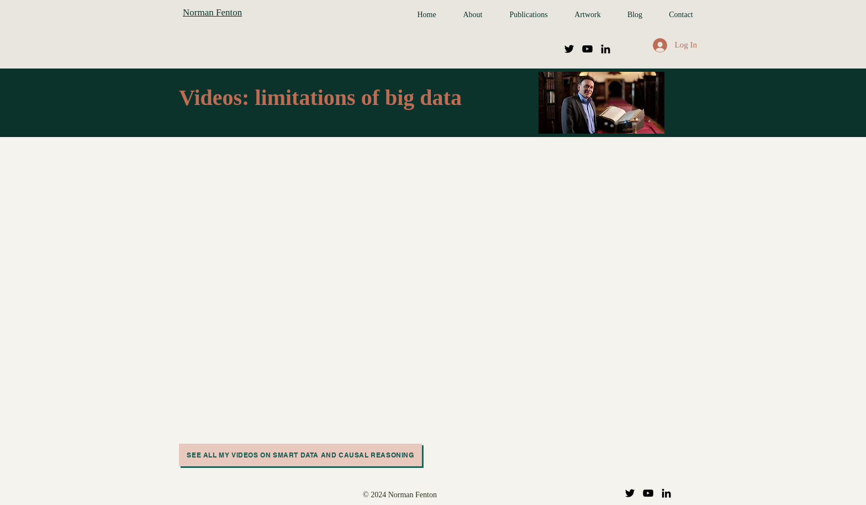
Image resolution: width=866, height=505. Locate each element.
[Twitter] (569, 49)
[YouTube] (587, 49)
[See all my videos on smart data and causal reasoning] (300, 455)
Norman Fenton (212, 12)
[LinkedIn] (605, 49)
